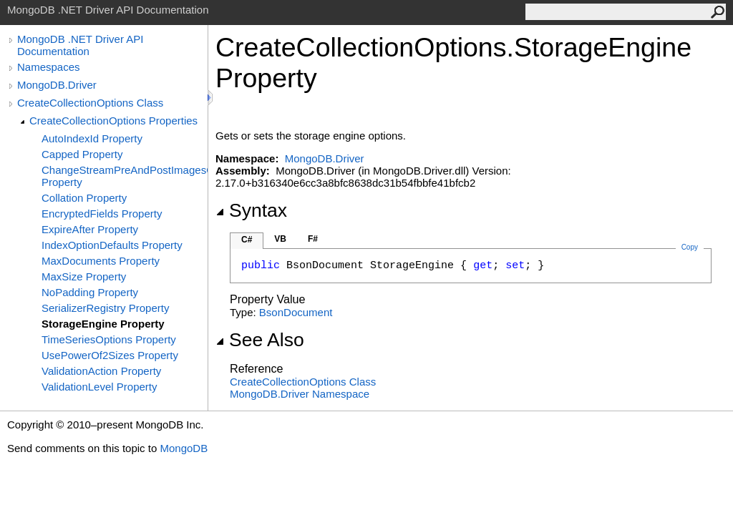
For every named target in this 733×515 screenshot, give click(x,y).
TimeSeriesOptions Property (109, 339)
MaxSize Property (84, 276)
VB (280, 239)
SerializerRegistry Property (105, 308)
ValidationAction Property (101, 371)
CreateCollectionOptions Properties (113, 120)
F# (313, 239)
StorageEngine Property (103, 324)
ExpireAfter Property (90, 229)
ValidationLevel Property (99, 387)
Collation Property (84, 198)
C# (246, 240)
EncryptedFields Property (102, 213)
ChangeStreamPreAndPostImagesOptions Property (125, 176)
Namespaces (48, 67)
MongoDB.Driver (57, 85)
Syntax (251, 210)
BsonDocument (296, 312)
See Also (259, 339)
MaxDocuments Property (101, 261)
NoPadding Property (90, 292)
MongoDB (184, 448)
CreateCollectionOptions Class (90, 103)
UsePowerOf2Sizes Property (110, 355)
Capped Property (82, 154)
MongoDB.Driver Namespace (299, 394)
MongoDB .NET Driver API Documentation (80, 45)
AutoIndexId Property (92, 138)
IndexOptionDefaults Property (112, 245)
